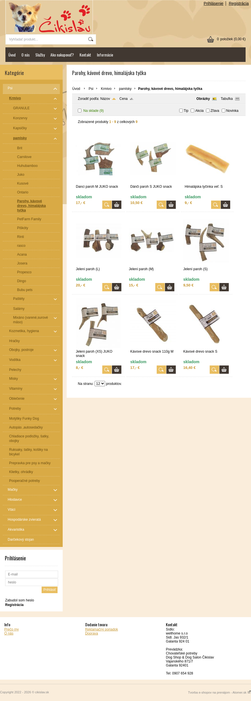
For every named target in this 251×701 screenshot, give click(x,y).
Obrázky (203, 99)
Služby (40, 55)
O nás (25, 55)
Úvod (12, 55)
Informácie (105, 55)
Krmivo (106, 89)
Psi (91, 89)
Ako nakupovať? (62, 55)
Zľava (215, 111)
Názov (105, 99)
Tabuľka (227, 99)
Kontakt (85, 55)
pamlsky (125, 89)
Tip (186, 111)
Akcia (199, 111)
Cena (123, 99)
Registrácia (239, 3)
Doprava (91, 633)
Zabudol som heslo (19, 600)
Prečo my (11, 629)
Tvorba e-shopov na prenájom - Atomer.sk (219, 692)
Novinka (232, 111)
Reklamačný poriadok (101, 629)
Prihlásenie (213, 3)
